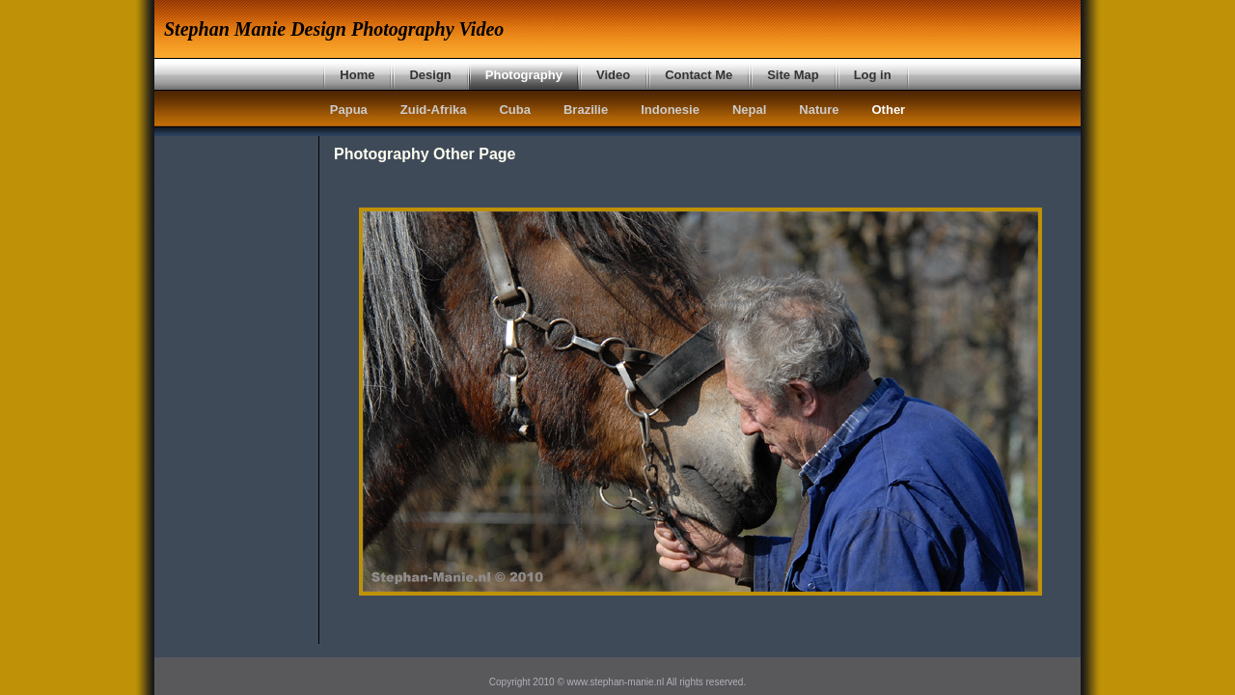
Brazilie (585, 109)
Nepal (749, 109)
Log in (873, 75)
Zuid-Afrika (433, 109)
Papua (349, 109)
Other (889, 109)
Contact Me (698, 75)
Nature (818, 109)
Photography (524, 75)
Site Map (792, 75)
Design (430, 75)
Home (357, 75)
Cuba (515, 109)
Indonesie (670, 109)
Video (613, 75)
